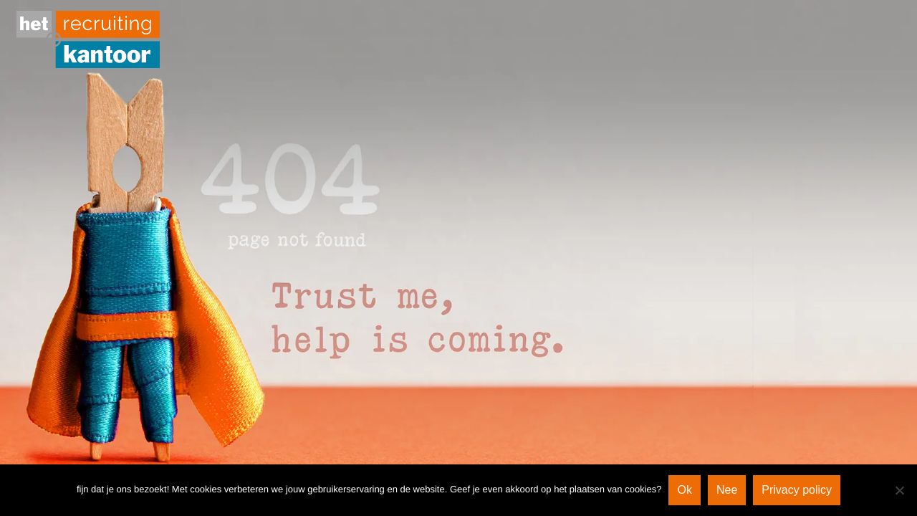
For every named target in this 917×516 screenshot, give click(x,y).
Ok (684, 490)
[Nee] (899, 490)
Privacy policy (797, 490)
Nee (726, 490)
